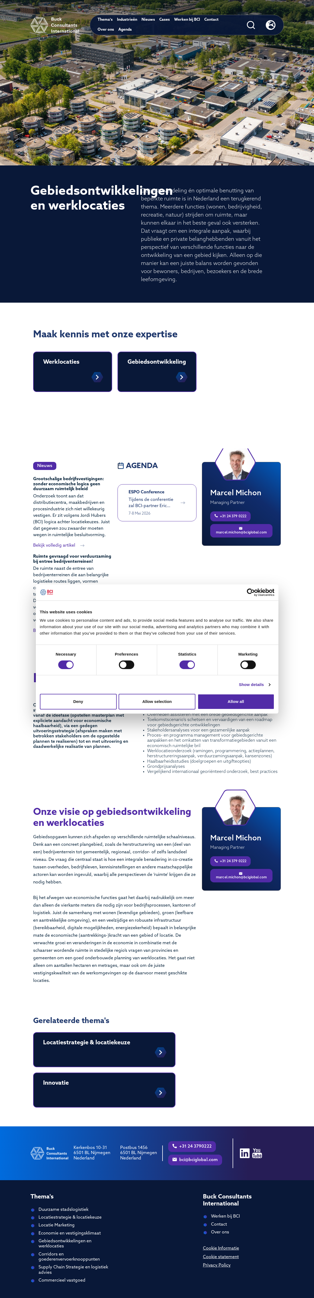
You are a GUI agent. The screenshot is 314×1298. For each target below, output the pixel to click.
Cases (164, 20)
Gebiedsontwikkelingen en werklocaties (65, 1244)
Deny (78, 701)
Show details (251, 684)
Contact (211, 20)
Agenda (125, 30)
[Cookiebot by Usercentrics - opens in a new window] (250, 592)
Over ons (106, 30)
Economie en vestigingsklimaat (70, 1233)
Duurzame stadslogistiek (63, 1210)
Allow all (236, 701)
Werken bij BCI (187, 20)
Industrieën (127, 20)
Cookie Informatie (221, 1248)
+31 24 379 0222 (230, 516)
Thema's (105, 20)
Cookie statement (221, 1257)
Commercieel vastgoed (62, 1280)
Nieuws (148, 20)
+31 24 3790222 (192, 1146)
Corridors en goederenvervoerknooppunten (69, 1257)
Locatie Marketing (57, 1225)
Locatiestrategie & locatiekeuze (70, 1217)
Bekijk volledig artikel (59, 545)
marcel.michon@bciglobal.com (241, 530)
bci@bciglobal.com (195, 1159)
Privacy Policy (217, 1265)
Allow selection (157, 701)
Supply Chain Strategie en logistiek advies (73, 1270)
